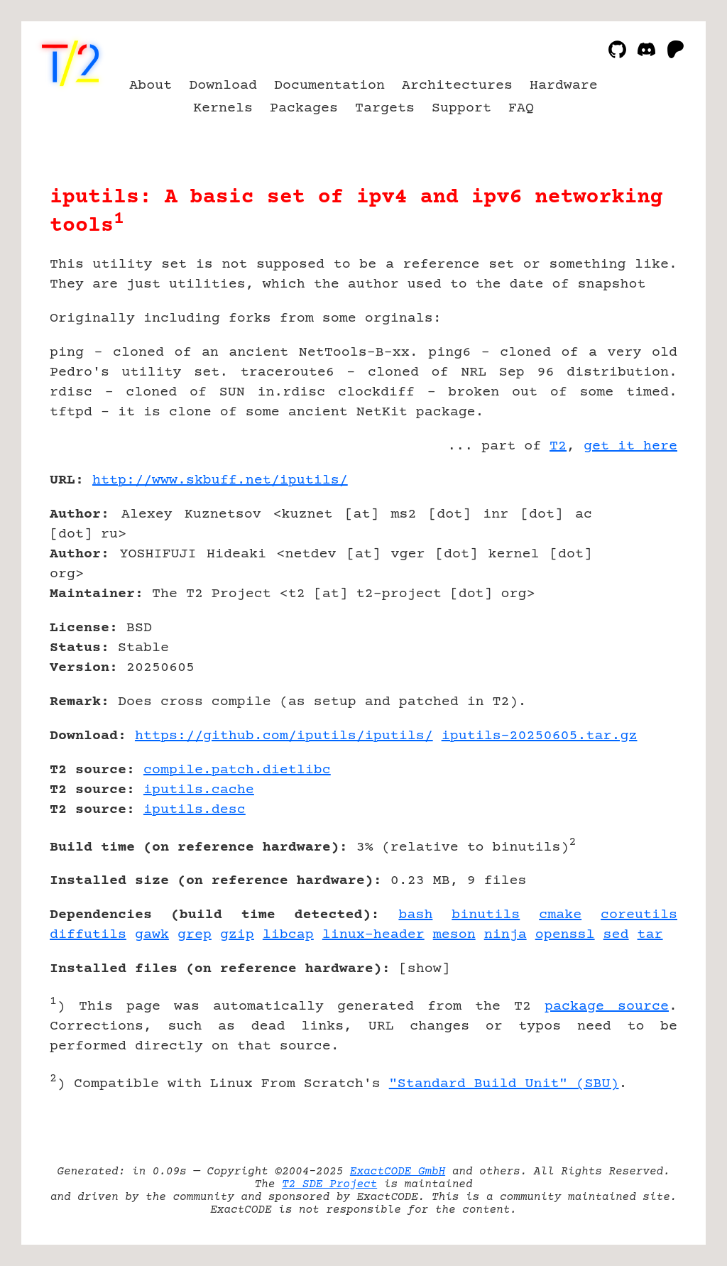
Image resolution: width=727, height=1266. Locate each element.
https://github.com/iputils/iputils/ (284, 736)
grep (194, 935)
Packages (304, 108)
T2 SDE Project (329, 1184)
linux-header (373, 935)
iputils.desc (194, 810)
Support (461, 108)
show (425, 969)
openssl (565, 935)
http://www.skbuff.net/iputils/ (220, 480)
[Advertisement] (634, 563)
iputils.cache (198, 790)
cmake (560, 915)
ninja (505, 935)
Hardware (564, 85)
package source (607, 1006)
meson (454, 935)
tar (650, 935)
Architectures (457, 85)
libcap (288, 935)
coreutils (639, 915)
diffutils (88, 935)
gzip (237, 935)
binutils (486, 915)
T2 (558, 446)
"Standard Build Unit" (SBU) (504, 1084)
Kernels (223, 108)
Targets (385, 108)
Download (223, 85)
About (150, 85)
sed (616, 935)
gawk (152, 935)
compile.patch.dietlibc (237, 770)
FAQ (521, 108)
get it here (630, 446)
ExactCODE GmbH (397, 1171)
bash (415, 915)
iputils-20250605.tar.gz (540, 736)
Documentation (329, 85)
